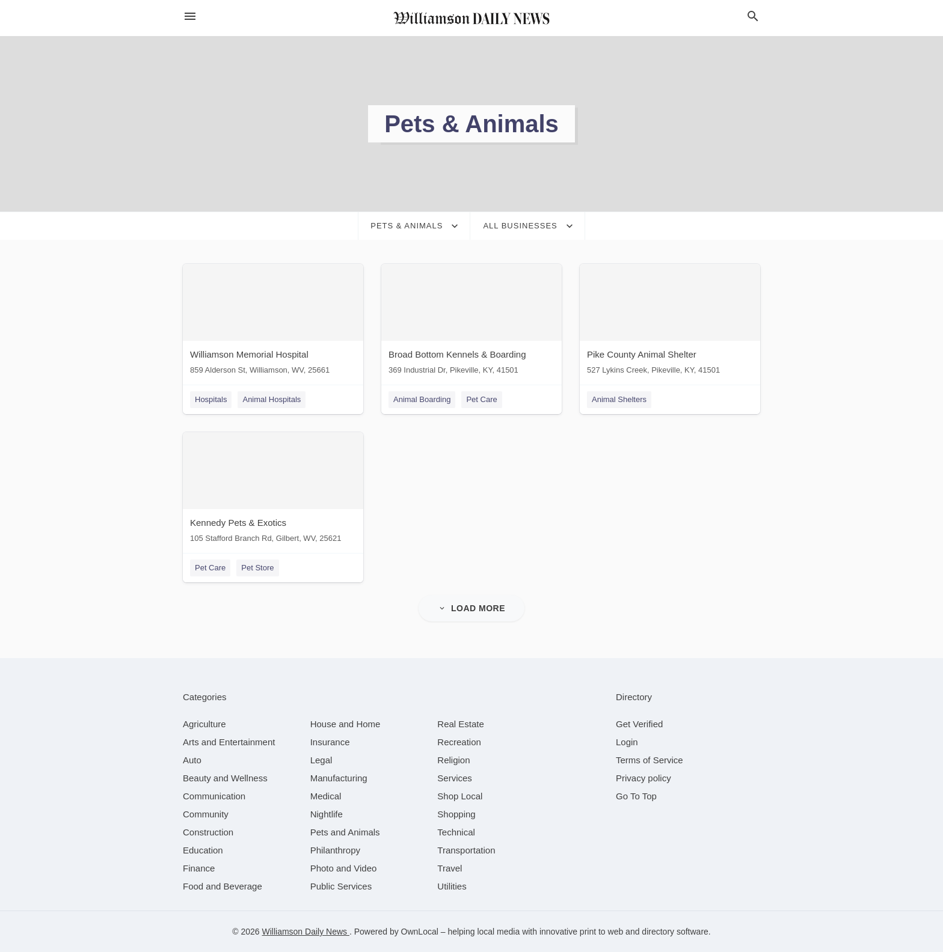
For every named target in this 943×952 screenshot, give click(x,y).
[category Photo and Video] (343, 868)
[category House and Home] (345, 724)
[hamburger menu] (190, 16)
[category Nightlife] (326, 814)
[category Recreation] (459, 742)
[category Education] (203, 850)
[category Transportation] (466, 850)
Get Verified (639, 724)
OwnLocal (419, 931)
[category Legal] (321, 760)
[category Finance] (199, 868)
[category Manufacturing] (338, 778)
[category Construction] (208, 832)
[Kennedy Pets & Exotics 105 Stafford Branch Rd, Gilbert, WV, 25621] (273, 490)
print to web (601, 931)
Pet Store (257, 567)
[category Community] (206, 814)
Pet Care (481, 399)
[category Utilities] (451, 886)
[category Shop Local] (459, 796)
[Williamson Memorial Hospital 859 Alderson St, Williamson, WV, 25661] (273, 322)
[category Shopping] (456, 814)
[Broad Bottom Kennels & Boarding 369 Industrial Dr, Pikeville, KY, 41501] (471, 322)
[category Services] (454, 778)
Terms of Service (649, 760)
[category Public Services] (341, 886)
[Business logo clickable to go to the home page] (471, 18)
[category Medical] (326, 796)
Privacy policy (643, 778)
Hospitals (211, 399)
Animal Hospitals (271, 399)
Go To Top (636, 796)
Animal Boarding (421, 399)
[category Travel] (449, 868)
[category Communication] (214, 796)
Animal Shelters (619, 399)
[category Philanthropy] (335, 850)
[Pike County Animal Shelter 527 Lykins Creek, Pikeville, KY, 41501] (670, 322)
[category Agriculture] (204, 724)
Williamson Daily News (305, 931)
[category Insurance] (330, 742)
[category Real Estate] (460, 724)
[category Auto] (192, 760)
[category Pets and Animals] (345, 832)
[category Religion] (453, 760)
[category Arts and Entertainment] (229, 742)
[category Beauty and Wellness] (225, 778)
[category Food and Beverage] (222, 886)
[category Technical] (456, 832)
